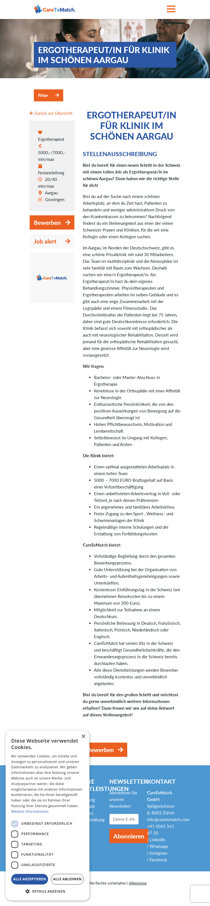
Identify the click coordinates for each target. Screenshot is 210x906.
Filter (43, 95)
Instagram (157, 852)
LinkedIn (156, 839)
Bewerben (47, 222)
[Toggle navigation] (171, 9)
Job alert (45, 241)
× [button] (83, 737)
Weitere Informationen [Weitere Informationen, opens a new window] (30, 811)
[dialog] (47, 815)
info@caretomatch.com (168, 819)
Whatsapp (157, 846)
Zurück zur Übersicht (51, 113)
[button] (47, 891)
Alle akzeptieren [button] (29, 879)
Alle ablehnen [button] (67, 879)
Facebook (157, 859)
